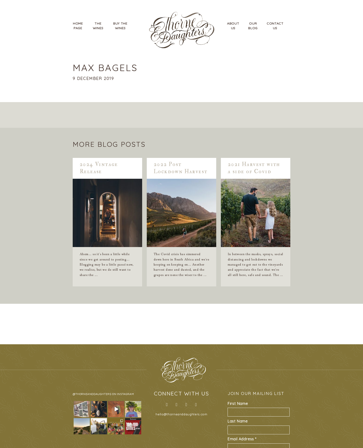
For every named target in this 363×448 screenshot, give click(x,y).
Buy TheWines (120, 25)
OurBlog (253, 25)
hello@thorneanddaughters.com (181, 414)
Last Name (238, 421)
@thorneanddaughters (92, 394)
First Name (238, 403)
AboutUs (233, 25)
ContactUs (275, 25)
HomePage (78, 25)
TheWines (98, 25)
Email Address (242, 439)
